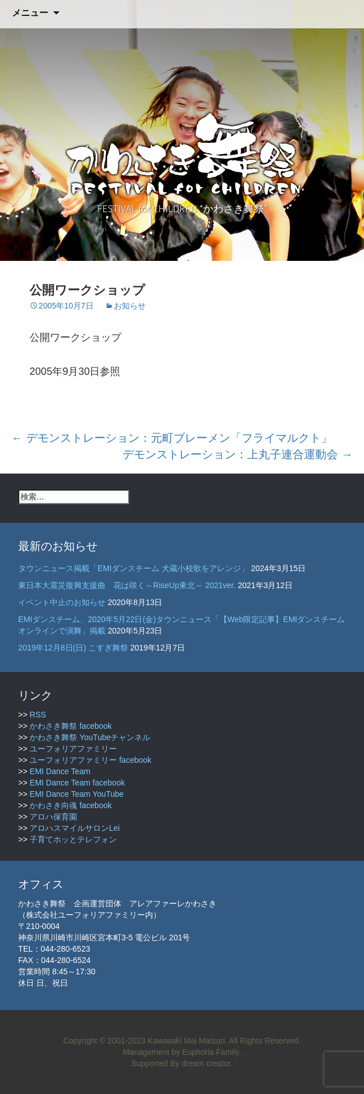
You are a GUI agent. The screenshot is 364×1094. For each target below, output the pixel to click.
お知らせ (130, 305)
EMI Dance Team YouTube (76, 794)
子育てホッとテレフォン (73, 839)
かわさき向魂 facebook (70, 805)
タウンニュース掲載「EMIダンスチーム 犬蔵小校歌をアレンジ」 (133, 568)
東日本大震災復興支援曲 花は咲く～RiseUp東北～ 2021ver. (127, 585)
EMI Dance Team (59, 771)
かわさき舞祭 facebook (70, 725)
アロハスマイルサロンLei (74, 828)
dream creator (205, 1063)
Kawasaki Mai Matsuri (186, 1040)
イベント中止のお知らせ (61, 602)
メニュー (30, 13)
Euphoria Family (210, 1052)
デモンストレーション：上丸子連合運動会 (237, 454)
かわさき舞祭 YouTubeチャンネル (89, 737)
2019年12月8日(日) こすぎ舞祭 (73, 647)
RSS (37, 714)
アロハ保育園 (53, 816)
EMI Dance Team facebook (77, 782)
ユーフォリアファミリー (73, 748)
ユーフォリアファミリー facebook (90, 759)
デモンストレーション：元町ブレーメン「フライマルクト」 (171, 438)
